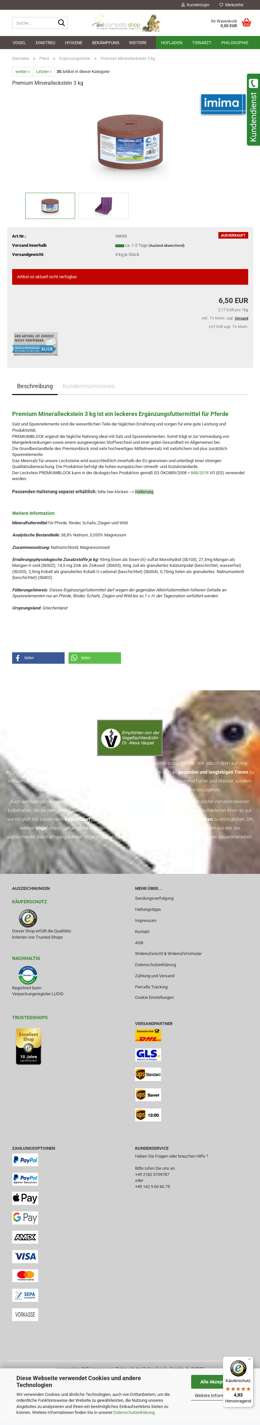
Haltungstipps (148, 909)
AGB (139, 942)
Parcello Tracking (151, 986)
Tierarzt (201, 42)
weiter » (22, 71)
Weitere (138, 42)
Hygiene (73, 42)
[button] (38, 658)
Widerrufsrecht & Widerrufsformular (168, 953)
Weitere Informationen (217, 1395)
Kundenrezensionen (89, 386)
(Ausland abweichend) (167, 246)
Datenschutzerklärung (133, 1412)
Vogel (19, 42)
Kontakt (142, 931)
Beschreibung (35, 386)
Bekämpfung (105, 42)
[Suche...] (61, 23)
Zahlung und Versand (154, 975)
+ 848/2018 (198, 472)
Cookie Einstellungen (154, 997)
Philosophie (234, 42)
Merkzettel (231, 5)
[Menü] (249, 1360)
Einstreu (45, 42)
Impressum (145, 920)
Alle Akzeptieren (217, 1381)
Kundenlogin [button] (195, 5)
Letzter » (44, 71)
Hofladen (171, 42)
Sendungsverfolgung (154, 898)
